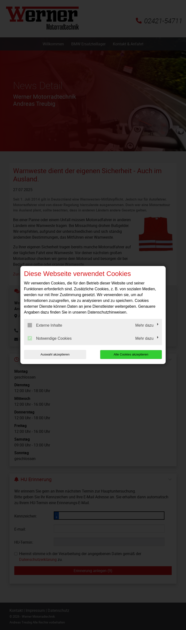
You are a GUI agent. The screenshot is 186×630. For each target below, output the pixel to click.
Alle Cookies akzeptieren (131, 354)
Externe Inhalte (45, 325)
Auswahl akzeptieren (55, 354)
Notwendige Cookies (50, 338)
